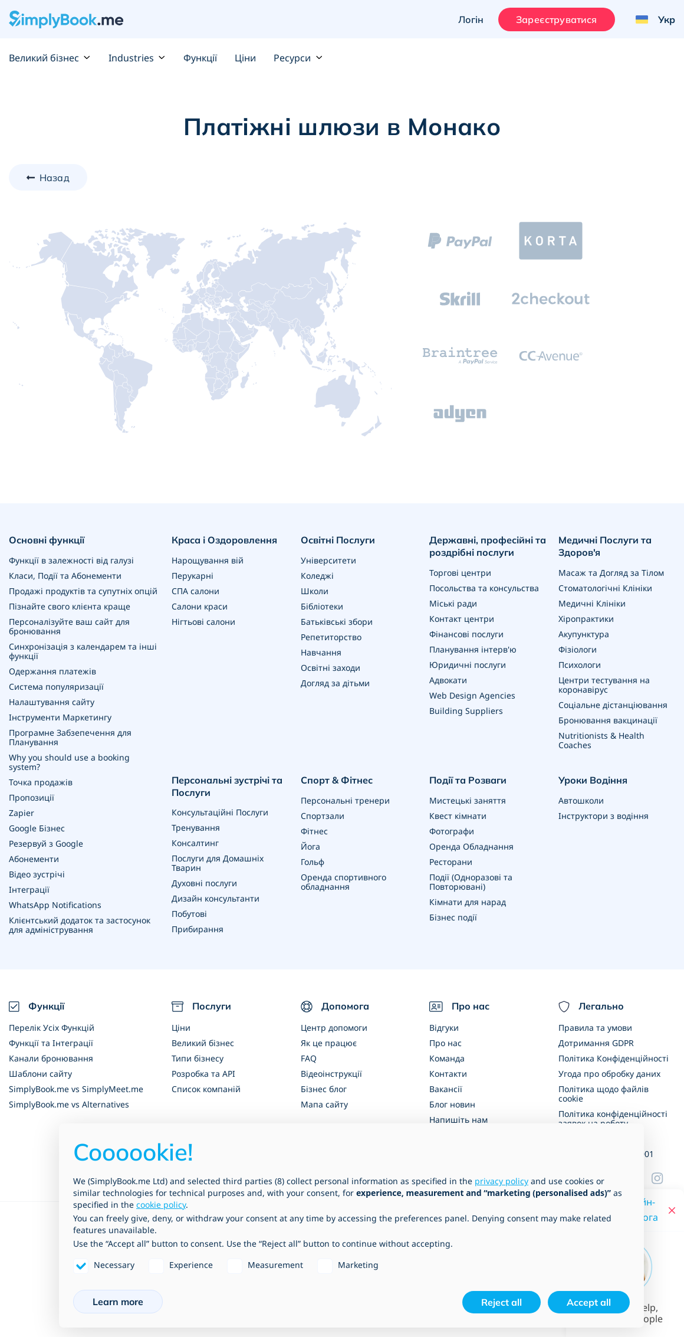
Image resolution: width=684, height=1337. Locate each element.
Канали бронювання (51, 1058)
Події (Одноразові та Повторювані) (470, 881)
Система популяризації (56, 686)
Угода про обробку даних (609, 1073)
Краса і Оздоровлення (224, 540)
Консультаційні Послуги (220, 812)
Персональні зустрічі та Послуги (227, 786)
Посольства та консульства (484, 588)
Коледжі (317, 575)
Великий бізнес (50, 57)
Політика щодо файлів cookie (603, 1093)
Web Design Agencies (472, 695)
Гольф (312, 861)
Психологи (579, 664)
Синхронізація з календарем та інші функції (83, 651)
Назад (55, 177)
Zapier (21, 812)
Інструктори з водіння (603, 815)
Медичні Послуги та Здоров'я (605, 546)
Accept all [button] (589, 1302)
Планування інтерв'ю (473, 649)
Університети (328, 560)
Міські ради (453, 603)
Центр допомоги (334, 1027)
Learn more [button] (118, 1301)
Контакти (448, 1073)
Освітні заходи (330, 667)
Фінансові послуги (466, 634)
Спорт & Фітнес (337, 780)
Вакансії (445, 1088)
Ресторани (450, 861)
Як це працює (329, 1042)
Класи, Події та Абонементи (65, 575)
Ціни (245, 57)
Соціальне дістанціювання (612, 704)
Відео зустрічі (37, 874)
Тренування (196, 827)
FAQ (309, 1058)
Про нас (445, 1042)
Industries (137, 57)
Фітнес (314, 831)
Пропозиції (31, 797)
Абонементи (34, 858)
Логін (471, 19)
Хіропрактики (586, 618)
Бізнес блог (324, 1088)
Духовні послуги (204, 883)
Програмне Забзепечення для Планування (70, 737)
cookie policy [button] (161, 1204)
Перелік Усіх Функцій (51, 1027)
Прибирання (197, 929)
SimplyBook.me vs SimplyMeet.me (76, 1088)
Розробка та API (203, 1073)
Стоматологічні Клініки (605, 588)
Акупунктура (583, 634)
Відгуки (444, 1027)
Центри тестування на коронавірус (604, 684)
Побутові (189, 913)
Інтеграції (29, 889)
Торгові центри (460, 572)
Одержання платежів (52, 671)
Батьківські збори (337, 621)
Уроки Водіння (592, 780)
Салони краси (200, 606)
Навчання (321, 652)
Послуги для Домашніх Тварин (218, 863)
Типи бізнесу (197, 1058)
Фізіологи (577, 649)
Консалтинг (195, 842)
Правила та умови (595, 1027)
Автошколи (581, 800)
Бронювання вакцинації (607, 720)
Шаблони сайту (40, 1073)
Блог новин (452, 1104)
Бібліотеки (322, 606)
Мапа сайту (324, 1104)
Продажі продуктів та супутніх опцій (83, 591)
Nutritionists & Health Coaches (601, 740)
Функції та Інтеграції (51, 1042)
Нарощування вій (208, 560)
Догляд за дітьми (335, 683)
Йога (310, 846)
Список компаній (206, 1088)
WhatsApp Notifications (55, 904)
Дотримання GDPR (596, 1042)
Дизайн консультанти (215, 898)
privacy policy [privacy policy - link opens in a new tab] (501, 1181)
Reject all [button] (501, 1302)
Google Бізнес (37, 828)
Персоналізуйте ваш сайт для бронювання (69, 626)
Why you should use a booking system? (69, 762)
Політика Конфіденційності (613, 1058)
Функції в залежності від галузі (71, 560)
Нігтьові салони (203, 621)
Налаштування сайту (51, 701)
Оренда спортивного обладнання (343, 881)
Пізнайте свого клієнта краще (69, 606)
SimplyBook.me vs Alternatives (69, 1104)
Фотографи (451, 831)
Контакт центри (461, 618)
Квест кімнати (457, 815)
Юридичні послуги (467, 664)
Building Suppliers (466, 710)
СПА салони (195, 591)
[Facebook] (663, 1178)
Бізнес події (453, 917)
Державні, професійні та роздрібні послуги (487, 546)
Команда (447, 1058)
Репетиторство (331, 637)
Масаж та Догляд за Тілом (611, 572)
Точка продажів (41, 782)
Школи (314, 591)
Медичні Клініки (592, 603)
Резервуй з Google (46, 843)
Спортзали (322, 815)
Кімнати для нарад (467, 901)
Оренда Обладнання (471, 846)
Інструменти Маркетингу (60, 717)
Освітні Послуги (338, 540)
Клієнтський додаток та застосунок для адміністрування (79, 925)
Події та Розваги (468, 780)
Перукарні (192, 575)
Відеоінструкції (331, 1073)
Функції (200, 57)
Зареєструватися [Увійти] (556, 19)
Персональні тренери (345, 800)
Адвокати (448, 680)
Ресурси (298, 57)
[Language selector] (651, 19)
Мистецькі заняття (467, 800)
